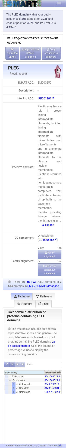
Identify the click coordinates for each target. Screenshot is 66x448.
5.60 (58, 376)
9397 (55, 384)
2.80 (58, 392)
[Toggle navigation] (59, 3)
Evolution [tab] (22, 296)
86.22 (52, 388)
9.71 (51, 384)
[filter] (43, 364)
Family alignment (49, 254)
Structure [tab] (24, 304)
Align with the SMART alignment (30, 53)
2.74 (51, 392)
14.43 (59, 384)
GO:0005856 (48, 240)
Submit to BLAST (12, 53)
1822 (55, 392)
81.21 (59, 388)
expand (48, 225)
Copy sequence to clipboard (51, 53)
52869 (55, 388)
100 (47, 392)
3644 (47, 376)
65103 (55, 376)
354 (47, 384)
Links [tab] (43, 304)
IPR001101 (46, 98)
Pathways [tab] (44, 296)
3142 (47, 388)
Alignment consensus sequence (49, 270)
